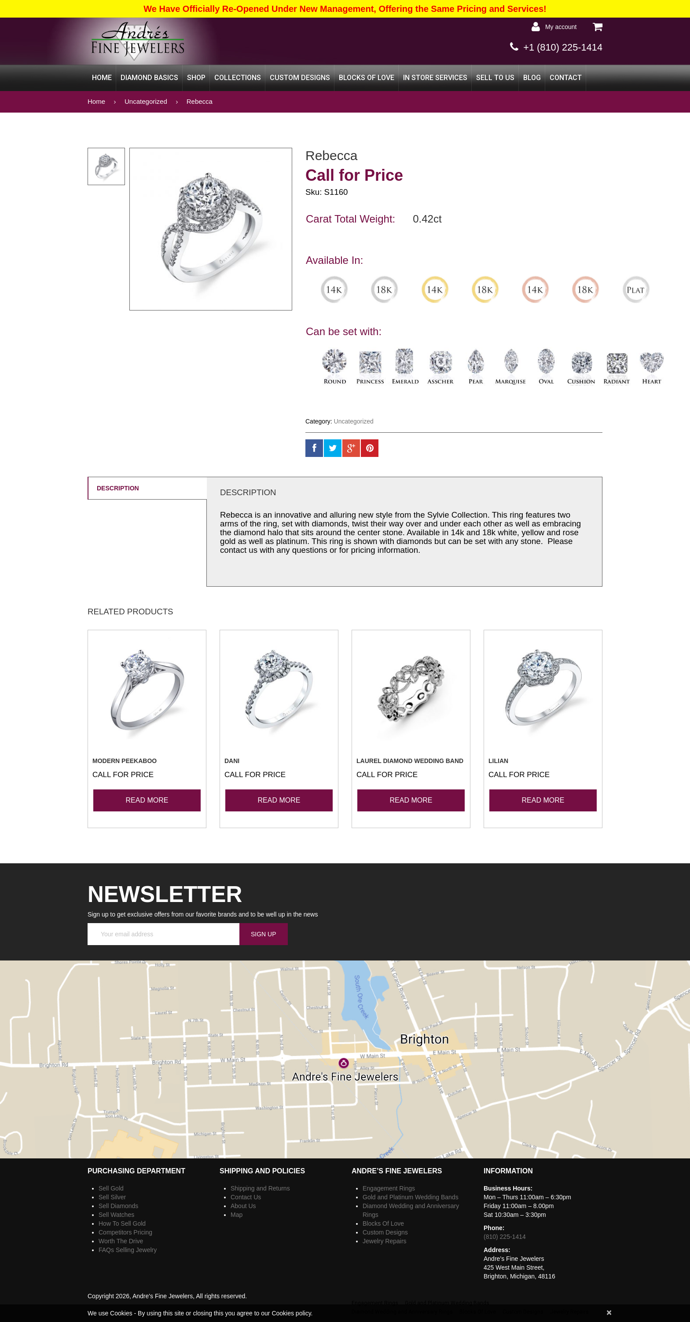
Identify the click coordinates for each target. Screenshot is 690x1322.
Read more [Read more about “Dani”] (279, 799)
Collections (237, 77)
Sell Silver (112, 1196)
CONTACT (566, 77)
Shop (196, 77)
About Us (243, 1205)
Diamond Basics (149, 77)
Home (102, 77)
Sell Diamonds (118, 1205)
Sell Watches (116, 1214)
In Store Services (435, 77)
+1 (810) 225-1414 (558, 47)
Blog (532, 77)
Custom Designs (300, 77)
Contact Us (246, 1196)
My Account (558, 26)
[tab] (147, 487)
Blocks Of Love (366, 77)
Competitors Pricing (125, 1231)
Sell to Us (495, 77)
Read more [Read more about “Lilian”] (543, 799)
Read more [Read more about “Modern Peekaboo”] (147, 799)
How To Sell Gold (122, 1223)
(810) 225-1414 (505, 1236)
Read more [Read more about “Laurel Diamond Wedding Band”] (411, 799)
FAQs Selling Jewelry (128, 1249)
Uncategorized (146, 101)
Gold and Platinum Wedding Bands (411, 1196)
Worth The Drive (121, 1240)
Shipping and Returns (260, 1187)
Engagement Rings (389, 1187)
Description (118, 487)
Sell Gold (111, 1187)
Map (236, 1214)
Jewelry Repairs (385, 1240)
